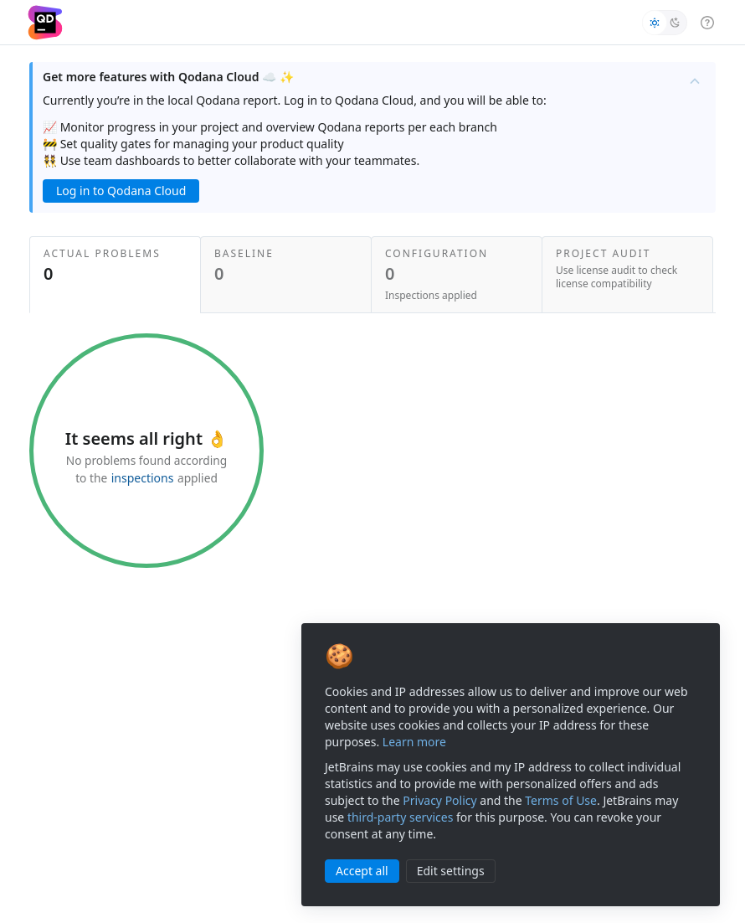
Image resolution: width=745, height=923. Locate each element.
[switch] (664, 22)
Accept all (362, 871)
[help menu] (707, 22)
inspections (142, 478)
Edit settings (451, 871)
